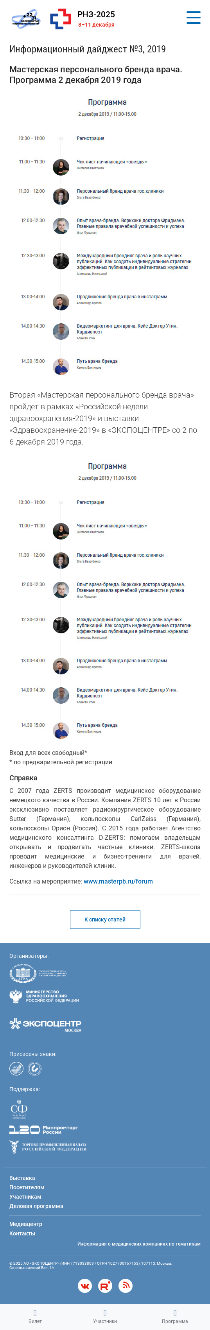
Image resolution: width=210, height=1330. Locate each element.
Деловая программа (36, 1206)
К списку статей (105, 919)
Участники (105, 1316)
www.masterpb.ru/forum (118, 881)
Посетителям (27, 1187)
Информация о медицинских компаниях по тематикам (139, 1244)
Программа (175, 1316)
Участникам (25, 1197)
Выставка (22, 1178)
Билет (35, 1316)
